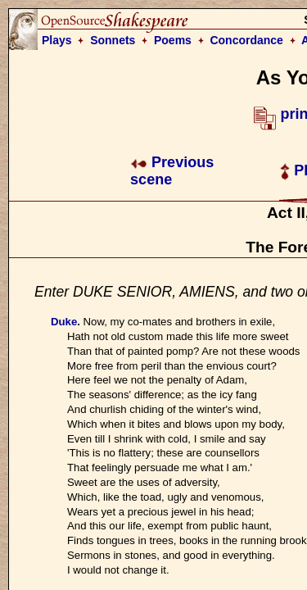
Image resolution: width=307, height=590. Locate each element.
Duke (64, 321)
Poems (173, 40)
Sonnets (112, 40)
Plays (57, 40)
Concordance (246, 40)
